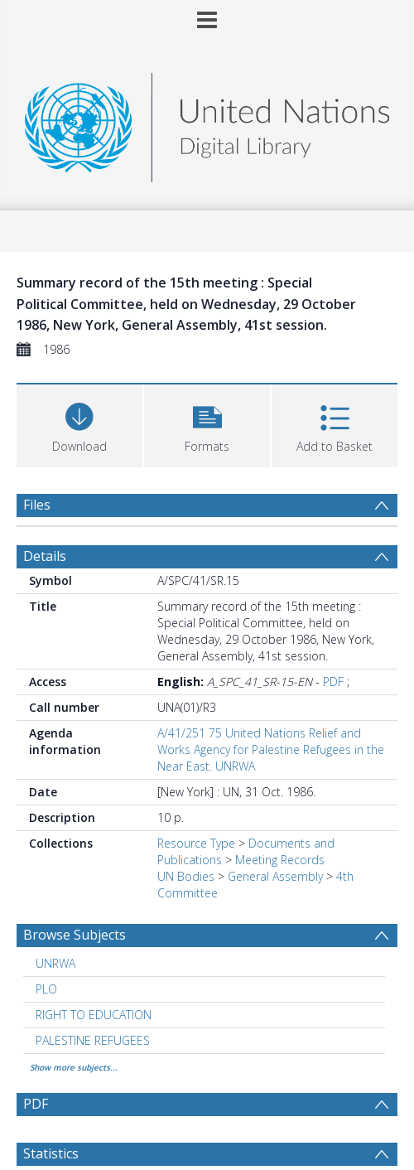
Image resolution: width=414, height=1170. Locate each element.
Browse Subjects (74, 935)
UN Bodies (185, 876)
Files (37, 505)
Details (44, 556)
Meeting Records (280, 860)
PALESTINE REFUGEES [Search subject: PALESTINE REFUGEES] (93, 1040)
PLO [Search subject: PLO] (46, 989)
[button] (207, 423)
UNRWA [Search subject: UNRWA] (55, 963)
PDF (333, 681)
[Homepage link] (207, 123)
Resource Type (196, 843)
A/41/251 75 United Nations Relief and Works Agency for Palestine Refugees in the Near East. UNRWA (270, 749)
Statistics (51, 1153)
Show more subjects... (74, 1067)
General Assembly (275, 876)
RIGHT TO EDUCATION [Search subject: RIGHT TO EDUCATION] (94, 1015)
